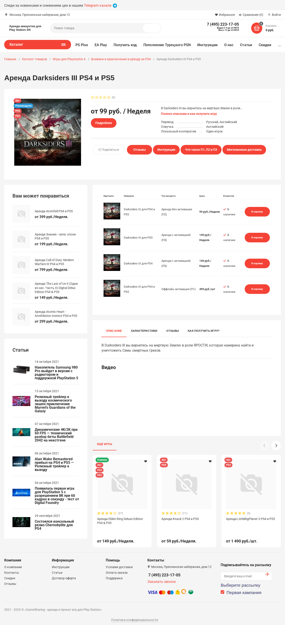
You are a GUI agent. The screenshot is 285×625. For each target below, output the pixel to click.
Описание (114, 330)
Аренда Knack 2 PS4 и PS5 (180, 519)
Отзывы (139, 149)
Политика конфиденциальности (134, 617)
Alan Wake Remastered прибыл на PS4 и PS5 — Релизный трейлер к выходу (54, 464)
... (279, 45)
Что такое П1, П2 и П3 (201, 149)
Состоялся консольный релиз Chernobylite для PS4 (54, 525)
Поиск (154, 28)
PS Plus (81, 45)
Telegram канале (100, 5)
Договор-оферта (64, 575)
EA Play (101, 45)
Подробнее (103, 123)
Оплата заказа (117, 569)
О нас (228, 45)
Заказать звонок (161, 578)
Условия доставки (119, 564)
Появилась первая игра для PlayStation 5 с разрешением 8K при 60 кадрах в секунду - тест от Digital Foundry (57, 496)
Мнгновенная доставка (244, 149)
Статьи (246, 45)
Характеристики (144, 330)
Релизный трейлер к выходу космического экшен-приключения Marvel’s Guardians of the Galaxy (55, 404)
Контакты (11, 569)
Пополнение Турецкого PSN (167, 45)
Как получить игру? (203, 330)
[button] (276, 445)
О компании (13, 564)
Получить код (125, 45)
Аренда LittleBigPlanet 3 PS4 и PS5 (250, 519)
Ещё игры (104, 444)
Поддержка (114, 575)
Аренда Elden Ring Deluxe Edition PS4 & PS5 (120, 521)
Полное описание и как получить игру (189, 114)
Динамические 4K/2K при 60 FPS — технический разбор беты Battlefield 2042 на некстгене (56, 435)
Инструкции (207, 45)
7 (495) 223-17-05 (164, 571)
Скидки (265, 45)
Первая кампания (243, 589)
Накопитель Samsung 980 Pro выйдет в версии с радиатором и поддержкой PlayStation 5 (56, 373)
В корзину (257, 211)
